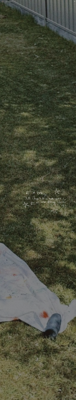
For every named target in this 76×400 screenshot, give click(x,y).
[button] (74, 1)
